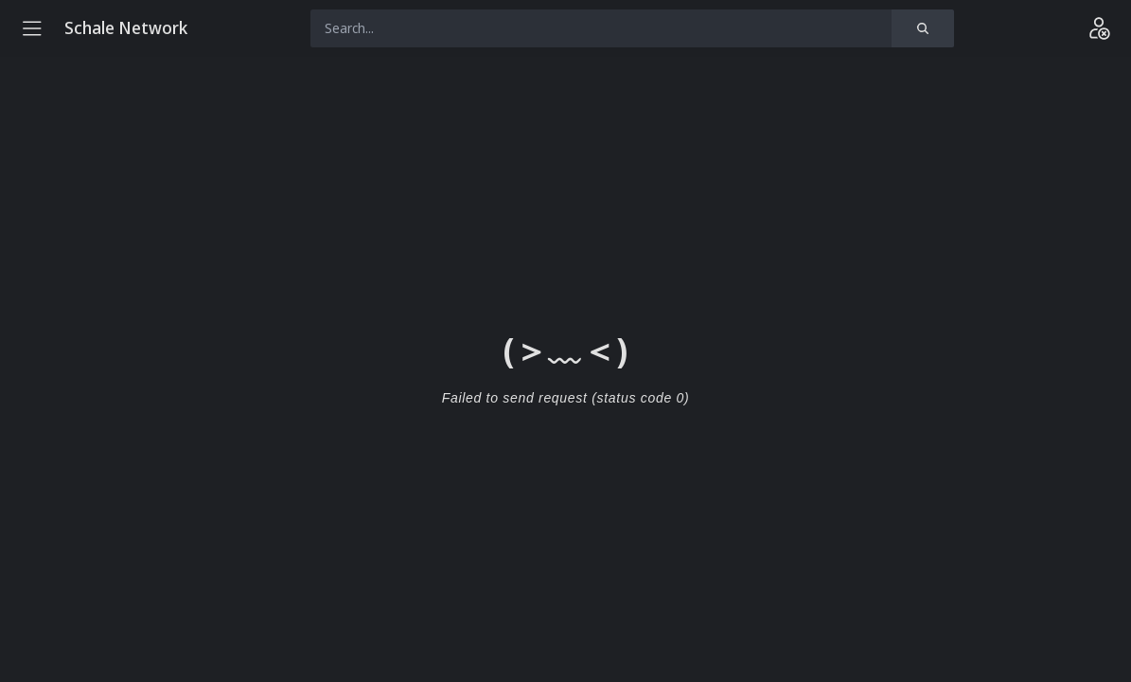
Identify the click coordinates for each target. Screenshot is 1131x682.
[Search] (923, 28)
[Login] (1099, 28)
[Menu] (32, 28)
